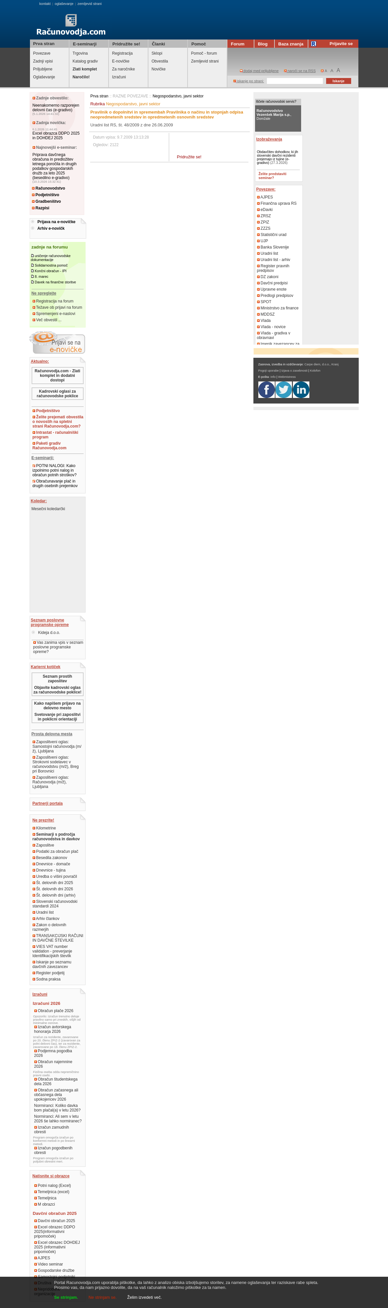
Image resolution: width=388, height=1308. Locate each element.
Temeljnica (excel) (51, 1192)
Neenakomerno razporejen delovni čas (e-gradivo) (56, 107)
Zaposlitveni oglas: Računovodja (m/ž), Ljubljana (51, 782)
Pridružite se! (189, 156)
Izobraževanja (269, 139)
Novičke (159, 69)
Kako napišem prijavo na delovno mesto (57, 705)
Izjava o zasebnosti (294, 370)
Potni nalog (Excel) (52, 1185)
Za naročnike (123, 69)
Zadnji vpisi (43, 61)
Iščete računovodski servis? (276, 101)
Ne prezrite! (43, 820)
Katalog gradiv (85, 61)
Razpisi (40, 208)
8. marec (41, 276)
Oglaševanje (44, 77)
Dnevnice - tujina (49, 870)
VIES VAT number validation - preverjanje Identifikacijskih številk (52, 951)
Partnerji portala (48, 803)
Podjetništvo (45, 195)
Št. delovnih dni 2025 (53, 882)
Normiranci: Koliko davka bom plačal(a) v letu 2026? (57, 1107)
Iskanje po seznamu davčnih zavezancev (52, 964)
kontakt (44, 4)
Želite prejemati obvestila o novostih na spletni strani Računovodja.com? (58, 422)
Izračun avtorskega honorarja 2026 (52, 1029)
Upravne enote (272, 289)
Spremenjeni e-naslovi (54, 313)
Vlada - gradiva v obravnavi (273, 335)
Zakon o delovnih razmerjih (49, 927)
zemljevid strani (90, 4)
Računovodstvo (48, 188)
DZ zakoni (267, 277)
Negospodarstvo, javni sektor (178, 96)
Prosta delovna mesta (52, 734)
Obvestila (160, 61)
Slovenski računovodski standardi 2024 (55, 903)
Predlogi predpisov (275, 295)
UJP (262, 241)
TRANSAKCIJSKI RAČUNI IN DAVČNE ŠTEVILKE (58, 938)
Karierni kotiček (46, 667)
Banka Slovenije (273, 247)
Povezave (42, 53)
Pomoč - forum (204, 53)
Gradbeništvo (46, 201)
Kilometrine (44, 828)
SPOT (264, 302)
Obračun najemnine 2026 (53, 1064)
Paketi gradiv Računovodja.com (49, 445)
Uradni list (43, 912)
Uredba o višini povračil (55, 876)
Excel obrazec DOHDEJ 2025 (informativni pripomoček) (57, 1247)
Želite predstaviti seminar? (273, 176)
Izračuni (119, 77)
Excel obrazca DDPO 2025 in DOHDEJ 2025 (56, 135)
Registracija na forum (53, 301)
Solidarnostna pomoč (51, 265)
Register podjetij (49, 973)
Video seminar (48, 1264)
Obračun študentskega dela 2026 (56, 1081)
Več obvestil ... (47, 320)
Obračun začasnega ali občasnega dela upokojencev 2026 (56, 1095)
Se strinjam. (66, 1297)
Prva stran (44, 43)
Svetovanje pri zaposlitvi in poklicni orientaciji (57, 716)
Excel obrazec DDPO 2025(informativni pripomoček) (54, 1232)
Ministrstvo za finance (278, 308)
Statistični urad (272, 234)
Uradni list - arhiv (273, 259)
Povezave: (266, 189)
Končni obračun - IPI (50, 271)
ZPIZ (263, 222)
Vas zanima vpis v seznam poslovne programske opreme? (58, 647)
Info (273, 377)
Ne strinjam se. (102, 1297)
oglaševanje (64, 4)
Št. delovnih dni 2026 (53, 889)
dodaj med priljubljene (259, 71)
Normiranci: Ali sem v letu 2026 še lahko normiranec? (58, 1118)
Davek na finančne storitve (55, 282)
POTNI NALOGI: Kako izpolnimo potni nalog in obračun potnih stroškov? (55, 470)
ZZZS (264, 228)
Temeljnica (45, 1198)
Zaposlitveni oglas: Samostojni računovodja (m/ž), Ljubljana (57, 746)
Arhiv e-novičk (51, 228)
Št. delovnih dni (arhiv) (54, 895)
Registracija (122, 53)
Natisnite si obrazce (51, 1176)
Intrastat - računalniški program (55, 434)
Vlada (264, 320)
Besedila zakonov (50, 857)
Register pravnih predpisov (273, 268)
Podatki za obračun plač (55, 851)
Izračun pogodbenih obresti (53, 1150)
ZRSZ (264, 216)
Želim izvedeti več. (144, 1297)
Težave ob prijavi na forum (57, 307)
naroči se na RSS (300, 71)
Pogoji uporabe (268, 370)
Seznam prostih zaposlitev (57, 678)
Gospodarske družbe (54, 1270)
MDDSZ (266, 314)
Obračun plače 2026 (53, 1010)
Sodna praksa (47, 979)
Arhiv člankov (46, 918)
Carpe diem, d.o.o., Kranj (321, 364)
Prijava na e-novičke (56, 222)
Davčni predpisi (272, 283)
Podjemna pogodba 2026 (53, 1053)
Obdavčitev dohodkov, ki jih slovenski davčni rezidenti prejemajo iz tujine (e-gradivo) (277, 157)
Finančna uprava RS (277, 203)
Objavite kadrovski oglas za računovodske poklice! (57, 689)
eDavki (265, 209)
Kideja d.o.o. (46, 632)
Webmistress (287, 377)
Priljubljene (43, 69)
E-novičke (121, 61)
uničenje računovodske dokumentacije (51, 258)
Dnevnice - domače (51, 864)
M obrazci (44, 1204)
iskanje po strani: (248, 81)
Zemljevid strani (205, 61)
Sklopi (157, 53)
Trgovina (80, 53)
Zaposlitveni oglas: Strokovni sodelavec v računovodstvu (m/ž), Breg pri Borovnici (56, 764)
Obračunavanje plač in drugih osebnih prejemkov (55, 483)
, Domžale (274, 114)
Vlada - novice (271, 327)
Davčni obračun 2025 (54, 1220)
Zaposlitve (43, 845)
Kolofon (315, 370)
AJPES (42, 1258)
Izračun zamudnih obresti (51, 1129)
